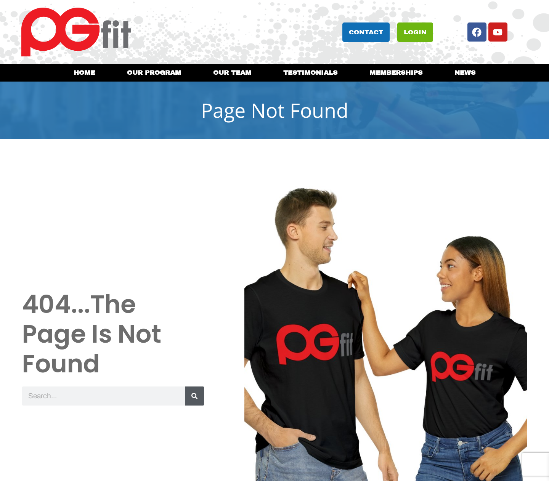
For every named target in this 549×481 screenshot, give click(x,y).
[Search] (194, 396)
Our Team (232, 72)
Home (84, 72)
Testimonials (310, 72)
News (464, 72)
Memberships (395, 72)
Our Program (154, 72)
